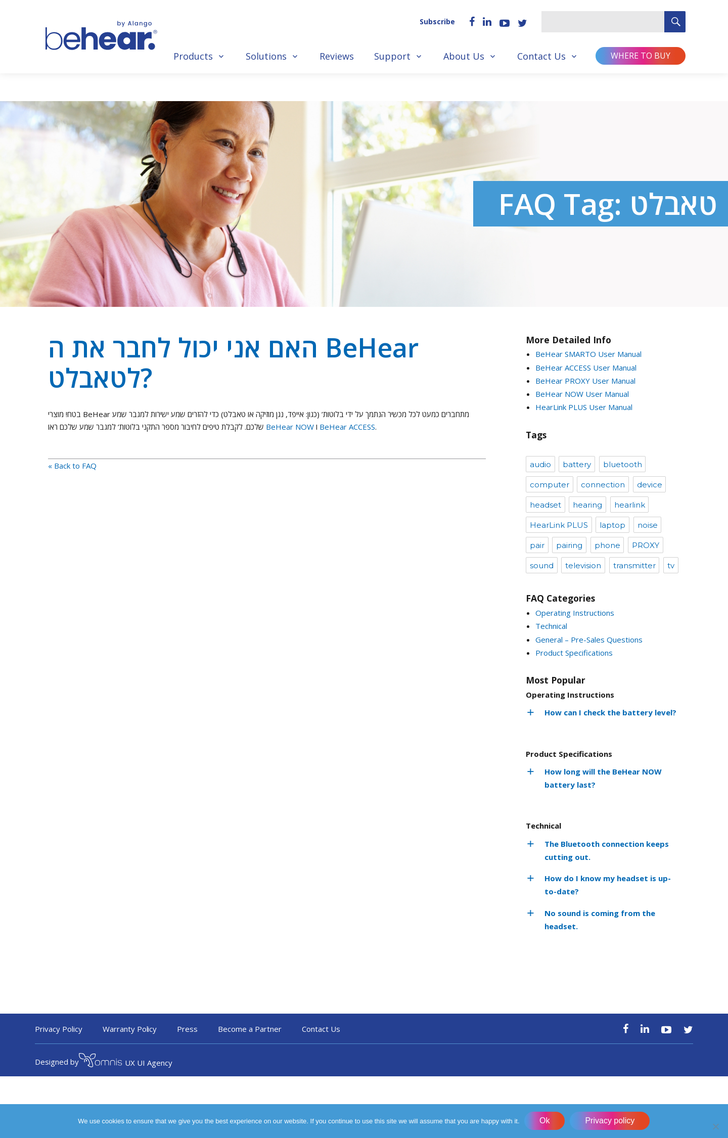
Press (187, 1029)
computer (549, 484)
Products (193, 56)
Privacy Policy (58, 1029)
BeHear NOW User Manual (582, 394)
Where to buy (640, 55)
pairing (569, 545)
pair (537, 545)
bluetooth (622, 464)
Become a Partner (250, 1029)
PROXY (645, 545)
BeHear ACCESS (347, 427)
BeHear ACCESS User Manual (585, 367)
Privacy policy (610, 1121)
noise (648, 525)
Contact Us (541, 56)
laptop (612, 525)
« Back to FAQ (72, 466)
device (649, 484)
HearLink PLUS (559, 525)
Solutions (266, 56)
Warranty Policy (130, 1029)
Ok (545, 1121)
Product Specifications (574, 653)
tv (670, 565)
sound (542, 565)
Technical (551, 626)
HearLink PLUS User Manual (583, 407)
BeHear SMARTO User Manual (588, 354)
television (583, 565)
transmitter (634, 565)
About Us (463, 56)
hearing (587, 505)
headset (545, 505)
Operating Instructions (574, 613)
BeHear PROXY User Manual (585, 381)
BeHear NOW (290, 427)
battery (577, 464)
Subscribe (437, 21)
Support (392, 56)
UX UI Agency (125, 1062)
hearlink (629, 505)
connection (603, 484)
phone (607, 545)
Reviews (337, 56)
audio (540, 464)
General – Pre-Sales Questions (589, 639)
